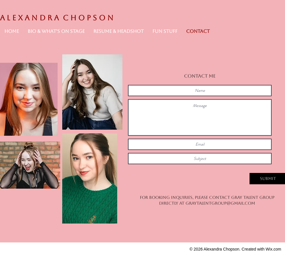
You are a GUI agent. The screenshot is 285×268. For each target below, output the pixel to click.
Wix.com (273, 249)
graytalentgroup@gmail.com (220, 203)
